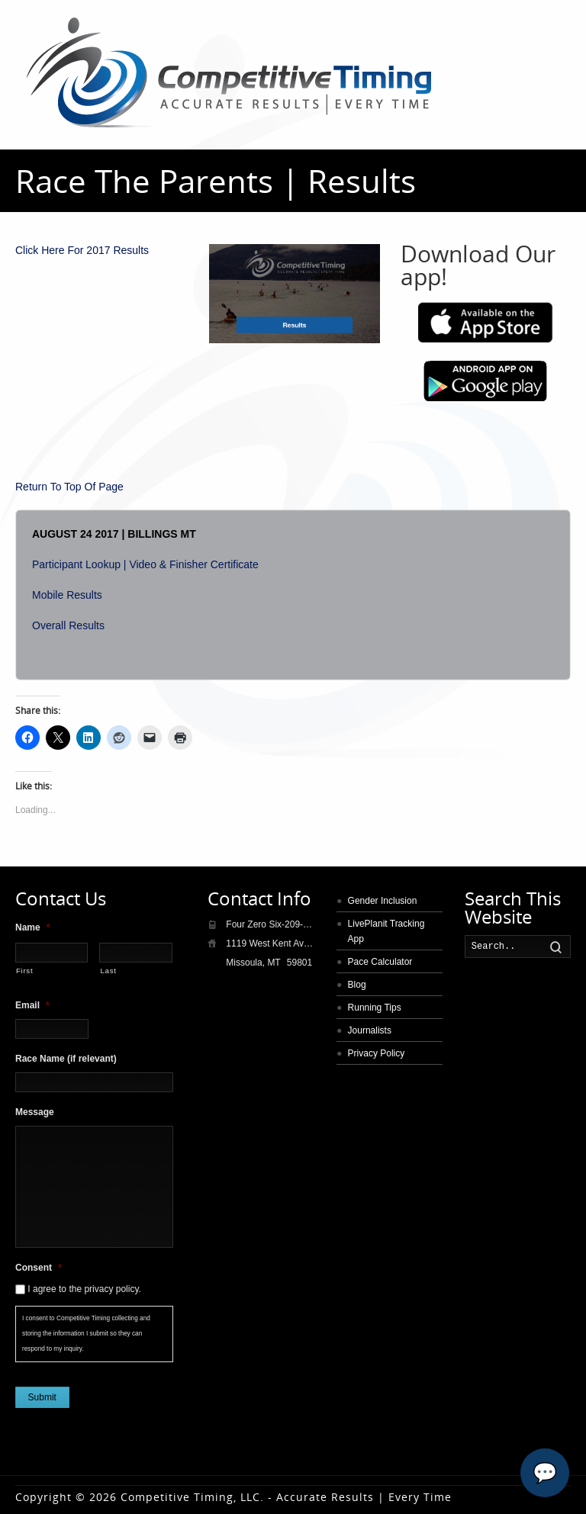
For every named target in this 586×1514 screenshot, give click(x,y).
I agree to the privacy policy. (84, 1289)
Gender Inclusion (382, 900)
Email (32, 1005)
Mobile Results (67, 595)
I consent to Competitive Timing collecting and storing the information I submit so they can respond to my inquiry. (86, 1333)
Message (34, 1112)
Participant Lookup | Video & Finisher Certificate (145, 564)
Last (108, 970)
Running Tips (374, 1007)
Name (32, 927)
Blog (357, 984)
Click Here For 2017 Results (82, 250)
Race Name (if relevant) (66, 1058)
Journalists (369, 1030)
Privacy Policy (376, 1053)
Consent (38, 1267)
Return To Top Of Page (69, 487)
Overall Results (68, 625)
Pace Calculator (380, 961)
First (24, 970)
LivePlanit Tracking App (386, 931)
